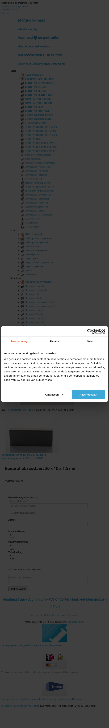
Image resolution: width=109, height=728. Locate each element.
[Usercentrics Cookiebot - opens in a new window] (90, 331)
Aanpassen (54, 394)
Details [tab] (54, 341)
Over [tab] (90, 341)
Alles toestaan (88, 394)
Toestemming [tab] (19, 341)
